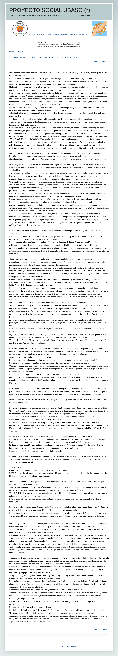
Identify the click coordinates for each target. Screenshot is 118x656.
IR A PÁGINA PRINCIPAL (68, 646)
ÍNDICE (96, 61)
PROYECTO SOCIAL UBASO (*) (49, 10)
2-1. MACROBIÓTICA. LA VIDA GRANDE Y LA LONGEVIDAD (43, 57)
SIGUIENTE (105, 61)
